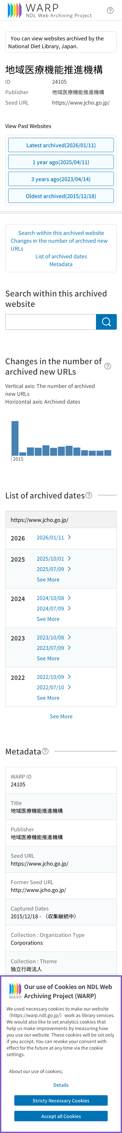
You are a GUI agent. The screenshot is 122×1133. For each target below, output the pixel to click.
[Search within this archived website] (50, 322)
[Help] (108, 366)
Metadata (61, 264)
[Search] (106, 322)
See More (48, 579)
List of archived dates (61, 256)
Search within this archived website (61, 233)
